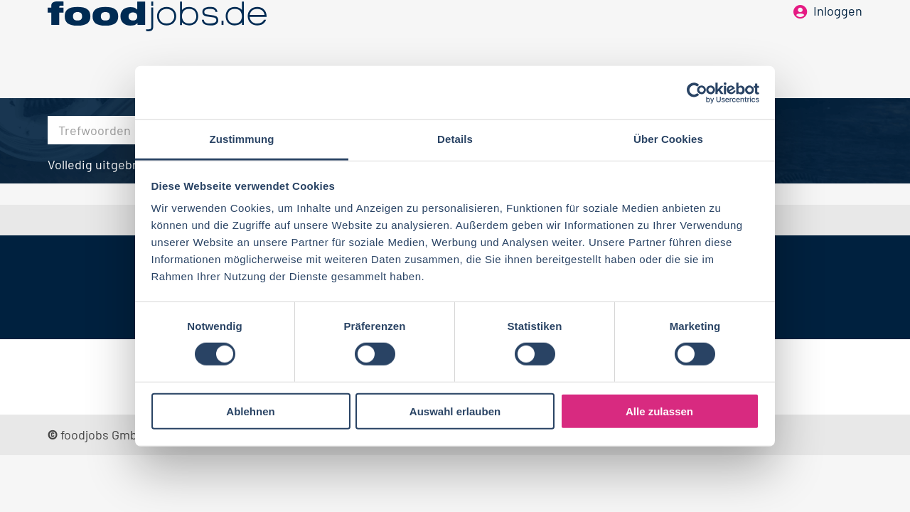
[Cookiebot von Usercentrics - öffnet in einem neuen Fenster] (697, 92)
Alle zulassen (659, 411)
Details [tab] (455, 139)
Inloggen (837, 34)
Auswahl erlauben (455, 411)
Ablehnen (250, 411)
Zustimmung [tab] (242, 139)
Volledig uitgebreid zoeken (123, 164)
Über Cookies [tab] (668, 139)
